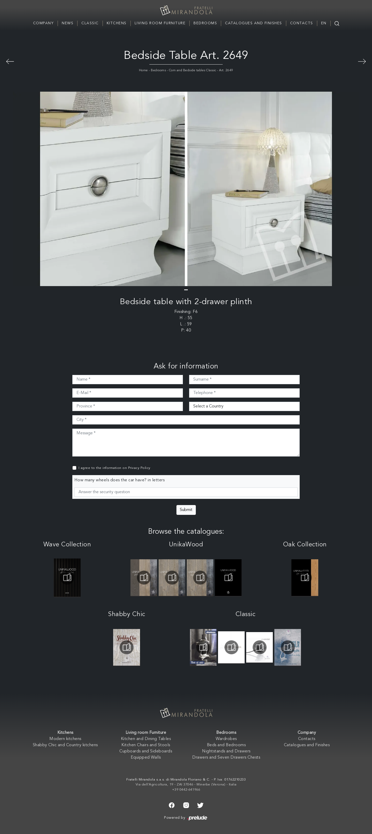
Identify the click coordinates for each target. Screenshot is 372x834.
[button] (186, 289)
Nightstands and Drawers (226, 751)
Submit (186, 510)
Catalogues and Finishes (253, 23)
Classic (90, 23)
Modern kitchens (65, 739)
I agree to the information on (114, 468)
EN (324, 23)
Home (143, 70)
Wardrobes (226, 739)
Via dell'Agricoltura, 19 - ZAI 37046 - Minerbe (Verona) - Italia (186, 784)
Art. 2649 (226, 70)
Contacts (301, 23)
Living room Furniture (160, 23)
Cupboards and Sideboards (145, 751)
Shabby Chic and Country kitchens (65, 745)
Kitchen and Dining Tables (146, 739)
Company (43, 23)
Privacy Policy (139, 468)
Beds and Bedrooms (226, 745)
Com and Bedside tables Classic (192, 70)
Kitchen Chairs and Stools (145, 745)
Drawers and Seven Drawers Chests (226, 758)
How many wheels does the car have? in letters (119, 480)
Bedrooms (205, 23)
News (67, 23)
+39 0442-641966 (186, 789)
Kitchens (117, 23)
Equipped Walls (146, 758)
